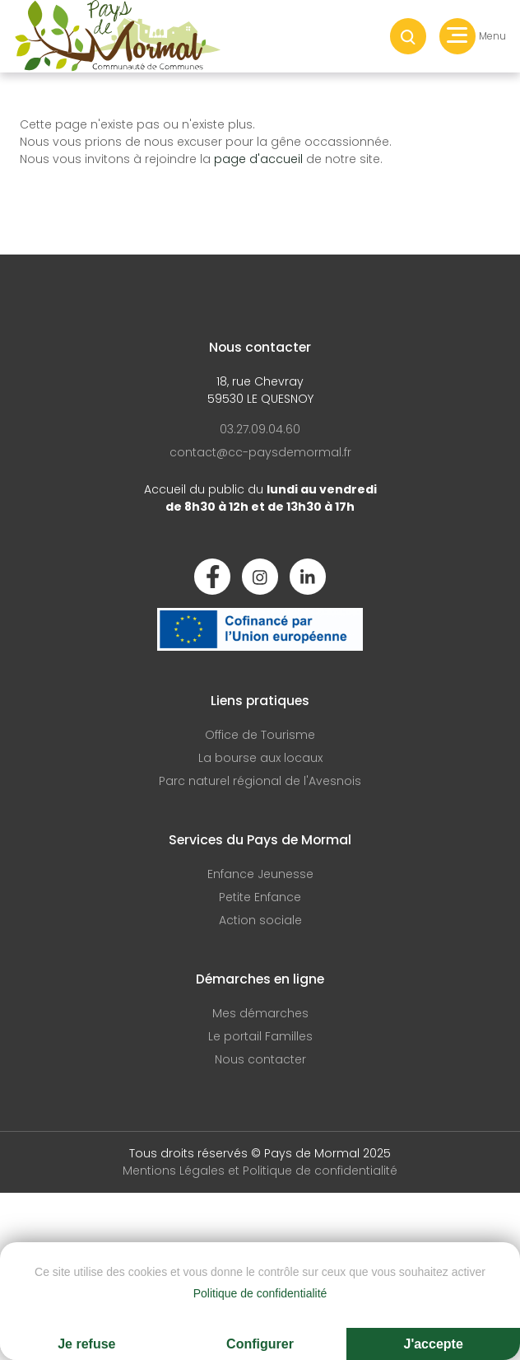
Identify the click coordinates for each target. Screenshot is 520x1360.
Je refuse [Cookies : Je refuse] (86, 1344)
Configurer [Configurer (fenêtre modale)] (260, 1344)
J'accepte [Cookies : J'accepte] (433, 1344)
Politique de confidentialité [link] (260, 1293)
